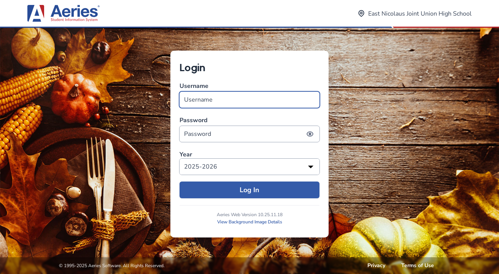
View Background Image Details (249, 222)
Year (186, 155)
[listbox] (249, 167)
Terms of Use (417, 265)
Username (249, 95)
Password (249, 129)
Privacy (376, 265)
